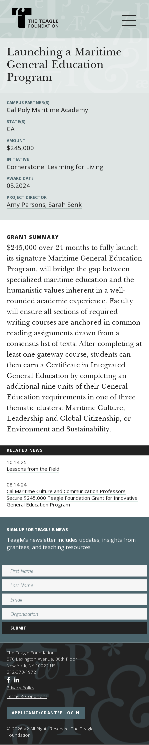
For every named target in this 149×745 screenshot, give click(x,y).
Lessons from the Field (33, 468)
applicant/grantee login (46, 713)
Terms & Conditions (27, 696)
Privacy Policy (20, 688)
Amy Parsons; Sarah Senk (44, 204)
